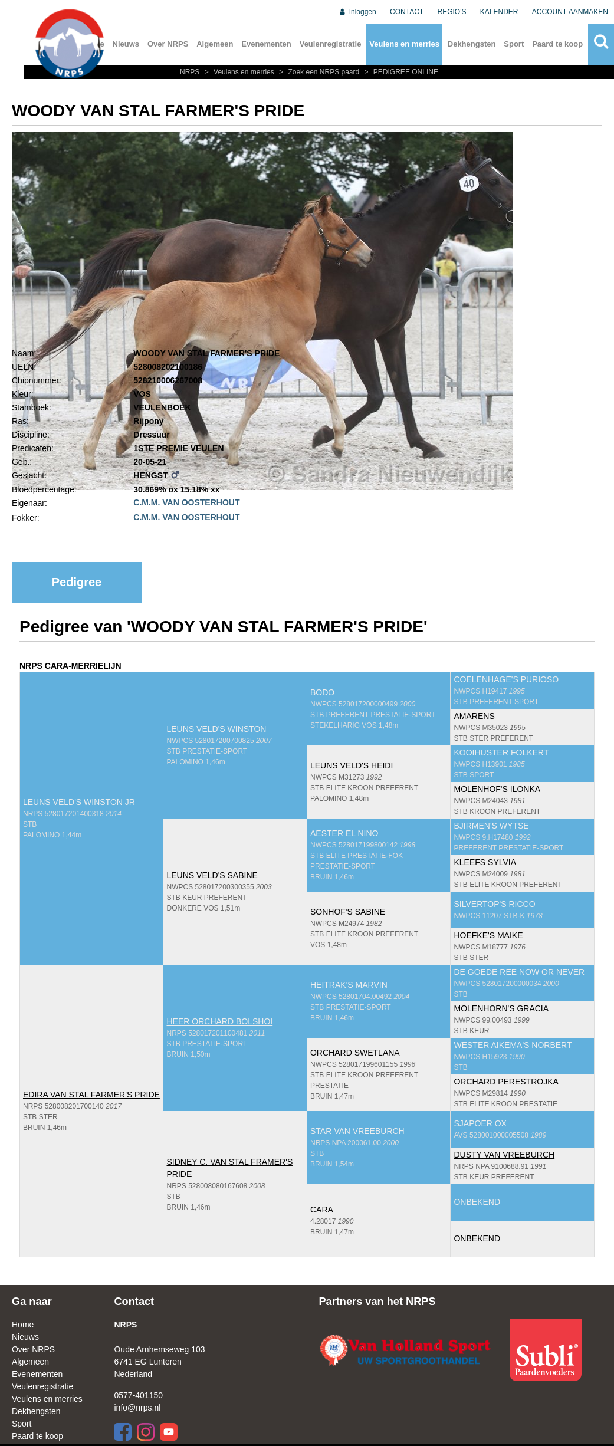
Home (23, 1324)
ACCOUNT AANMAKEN (570, 12)
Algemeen (214, 44)
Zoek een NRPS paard (318, 72)
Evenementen (266, 44)
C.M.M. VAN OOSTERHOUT (186, 502)
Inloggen (357, 12)
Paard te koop (557, 44)
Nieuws (126, 44)
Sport (514, 44)
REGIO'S (452, 12)
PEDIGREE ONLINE (400, 72)
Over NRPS (167, 44)
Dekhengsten (472, 44)
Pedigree (76, 582)
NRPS (191, 72)
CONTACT (406, 12)
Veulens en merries (404, 44)
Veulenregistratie (331, 44)
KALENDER (499, 12)
